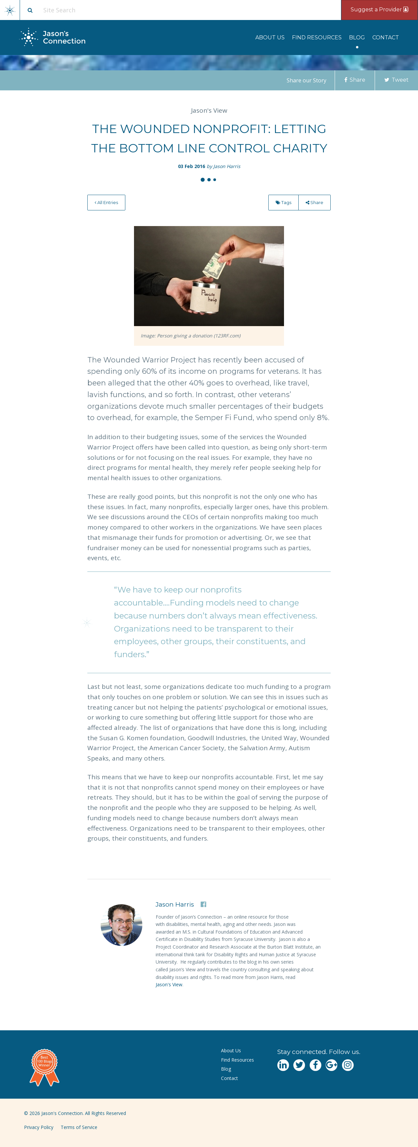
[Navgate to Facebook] (315, 1065)
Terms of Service (79, 1127)
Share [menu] (314, 202)
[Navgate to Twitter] (299, 1065)
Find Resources (317, 37)
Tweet (396, 80)
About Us (270, 37)
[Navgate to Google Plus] (331, 1065)
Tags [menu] (283, 202)
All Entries (106, 202)
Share (354, 80)
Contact (385, 37)
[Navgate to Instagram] (348, 1065)
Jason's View (169, 984)
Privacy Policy (38, 1127)
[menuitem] (270, 37)
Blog (357, 37)
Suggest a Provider (379, 9)
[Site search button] (30, 10)
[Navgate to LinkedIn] (283, 1065)
